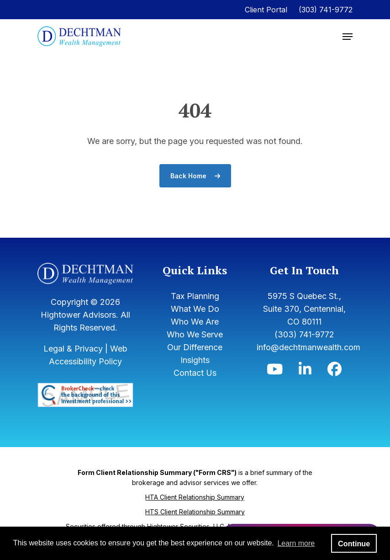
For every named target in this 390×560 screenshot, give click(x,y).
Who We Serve (195, 334)
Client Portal (266, 9)
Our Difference (194, 347)
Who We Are (195, 321)
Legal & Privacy (73, 348)
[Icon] (275, 371)
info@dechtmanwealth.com (308, 347)
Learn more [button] (296, 543)
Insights (195, 360)
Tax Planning (195, 296)
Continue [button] (354, 543)
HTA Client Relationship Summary (194, 497)
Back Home (195, 176)
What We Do (195, 309)
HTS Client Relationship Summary (195, 512)
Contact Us (195, 373)
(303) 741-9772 (326, 9)
